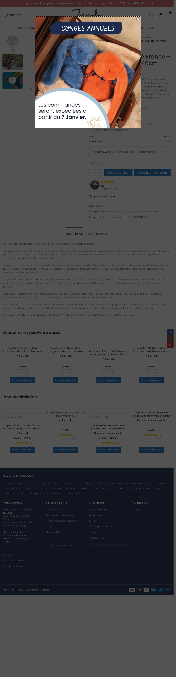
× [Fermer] (138, 18)
